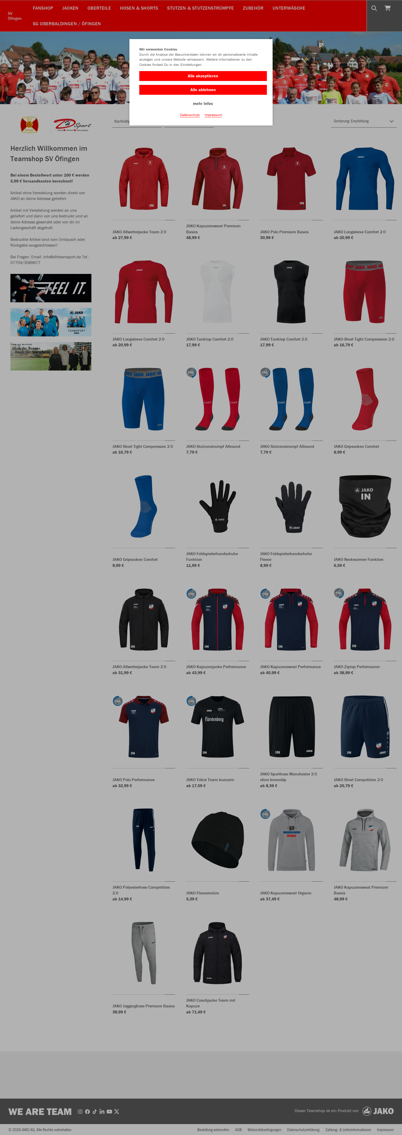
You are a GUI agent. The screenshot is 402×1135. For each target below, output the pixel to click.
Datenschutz (190, 114)
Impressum (213, 114)
